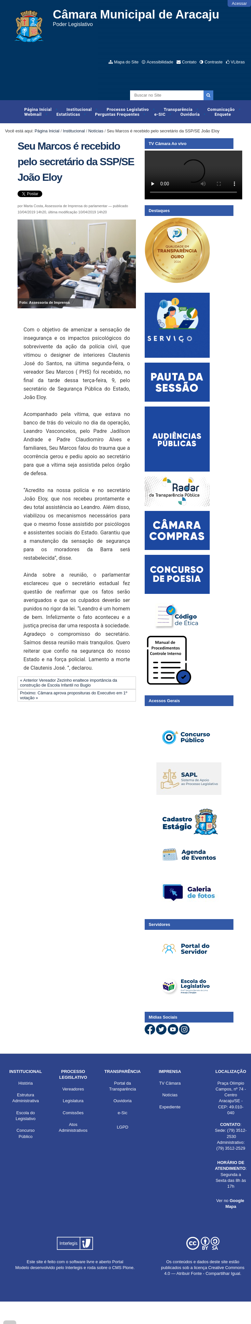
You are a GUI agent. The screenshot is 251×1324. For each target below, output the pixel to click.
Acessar (239, 3)
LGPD (122, 1127)
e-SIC (159, 114)
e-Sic (122, 1112)
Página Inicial (38, 109)
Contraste (213, 62)
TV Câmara (169, 1083)
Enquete (223, 114)
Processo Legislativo (128, 109)
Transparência (178, 109)
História (26, 1083)
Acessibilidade (160, 62)
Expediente (169, 1106)
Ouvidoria (190, 114)
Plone (128, 1267)
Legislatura (73, 1100)
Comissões (73, 1112)
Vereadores (73, 1089)
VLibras (237, 62)
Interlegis (74, 1267)
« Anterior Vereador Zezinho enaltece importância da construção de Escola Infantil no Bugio (68, 683)
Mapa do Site (126, 62)
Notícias (95, 130)
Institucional (79, 109)
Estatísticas (68, 114)
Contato (189, 62)
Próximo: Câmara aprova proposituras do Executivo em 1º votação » (73, 695)
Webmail (32, 114)
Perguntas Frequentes (117, 114)
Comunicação (221, 109)
